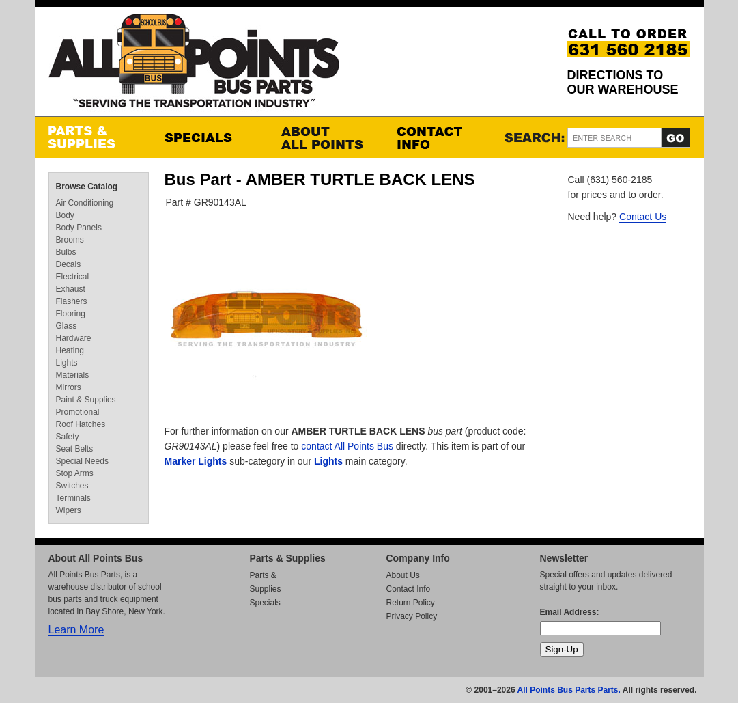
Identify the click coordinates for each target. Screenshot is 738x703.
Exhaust (70, 289)
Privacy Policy (412, 616)
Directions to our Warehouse (623, 82)
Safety (67, 436)
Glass (66, 326)
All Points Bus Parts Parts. (569, 690)
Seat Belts (75, 449)
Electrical (72, 276)
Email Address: (569, 612)
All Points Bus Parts (193, 64)
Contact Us (642, 216)
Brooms (70, 240)
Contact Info (441, 137)
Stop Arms (75, 473)
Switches (72, 486)
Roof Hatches (81, 424)
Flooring (70, 313)
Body (65, 215)
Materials (72, 375)
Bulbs (66, 252)
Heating (70, 350)
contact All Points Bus (347, 446)
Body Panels (79, 227)
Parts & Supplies (92, 137)
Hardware (73, 338)
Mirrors (68, 387)
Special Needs (82, 461)
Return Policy (410, 602)
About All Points (325, 137)
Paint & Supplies (86, 399)
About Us (403, 575)
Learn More (76, 629)
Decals (68, 264)
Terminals (73, 498)
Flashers (71, 301)
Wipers (68, 510)
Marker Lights (196, 461)
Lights (328, 461)
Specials (209, 137)
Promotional (78, 412)
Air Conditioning (85, 203)
